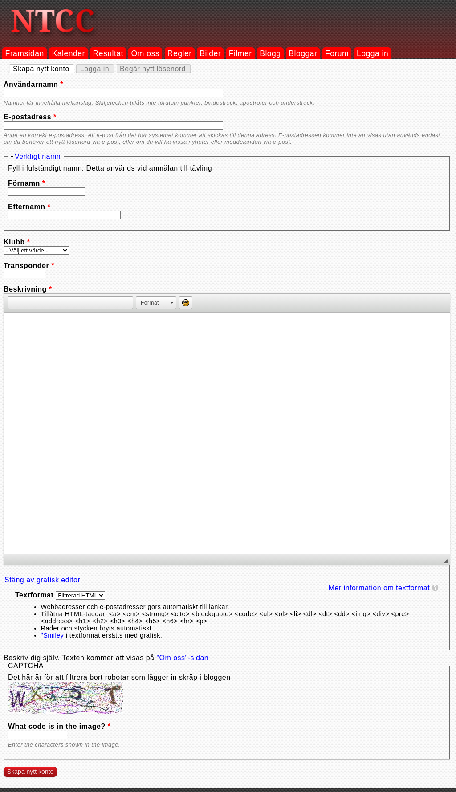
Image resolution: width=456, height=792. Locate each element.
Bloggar (303, 53)
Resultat (108, 53)
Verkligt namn (38, 156)
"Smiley (52, 635)
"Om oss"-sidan (182, 658)
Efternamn (29, 207)
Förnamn (26, 183)
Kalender (68, 53)
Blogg (270, 53)
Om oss (145, 53)
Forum (337, 53)
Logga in (372, 53)
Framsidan (24, 53)
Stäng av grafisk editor (42, 580)
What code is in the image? (59, 726)
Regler (179, 53)
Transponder (29, 265)
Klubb (17, 242)
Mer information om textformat (379, 588)
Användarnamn (33, 84)
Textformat (35, 595)
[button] (14, 303)
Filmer (240, 53)
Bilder (210, 53)
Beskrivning (28, 289)
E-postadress (30, 117)
